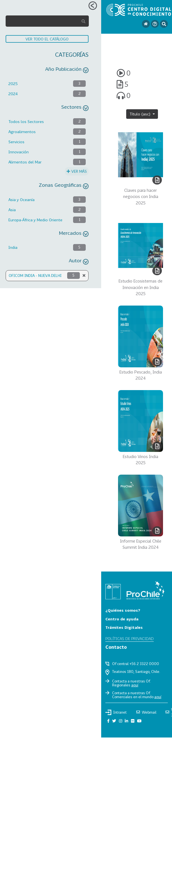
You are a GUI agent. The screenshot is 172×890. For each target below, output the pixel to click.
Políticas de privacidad (129, 638)
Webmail (146, 712)
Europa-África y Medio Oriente (35, 219)
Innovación (18, 151)
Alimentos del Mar (25, 162)
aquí (134, 685)
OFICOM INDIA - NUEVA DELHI (35, 275)
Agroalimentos (22, 131)
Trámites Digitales (124, 627)
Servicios (16, 141)
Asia (12, 209)
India (12, 247)
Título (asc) (140, 113)
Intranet (116, 712)
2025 (13, 83)
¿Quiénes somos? (122, 610)
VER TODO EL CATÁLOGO (47, 39)
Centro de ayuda (122, 618)
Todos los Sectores (26, 121)
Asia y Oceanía (21, 199)
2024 (13, 93)
